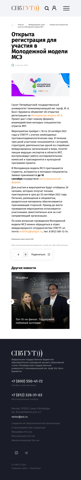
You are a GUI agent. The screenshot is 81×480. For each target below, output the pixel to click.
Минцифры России (21, 431)
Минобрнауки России (23, 436)
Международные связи (37, 25)
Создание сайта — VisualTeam (26, 468)
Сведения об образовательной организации (35, 423)
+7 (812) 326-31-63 (26, 395)
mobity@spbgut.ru (30, 231)
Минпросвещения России (25, 440)
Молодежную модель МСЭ (46, 115)
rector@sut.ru (19, 416)
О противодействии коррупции (28, 427)
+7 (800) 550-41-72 (27, 381)
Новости (21, 25)
